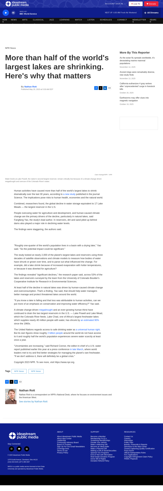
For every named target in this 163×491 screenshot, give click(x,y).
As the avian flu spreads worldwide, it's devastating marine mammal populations (137, 66)
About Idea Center (64, 444)
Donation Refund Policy (100, 467)
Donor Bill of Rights (98, 465)
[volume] (13, 18)
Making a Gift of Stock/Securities (103, 456)
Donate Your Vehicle (99, 448)
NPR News (10, 54)
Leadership (61, 446)
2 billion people (55, 338)
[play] (6, 18)
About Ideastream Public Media (69, 442)
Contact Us (128, 442)
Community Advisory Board (68, 448)
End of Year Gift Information (101, 460)
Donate (154, 6)
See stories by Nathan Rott (33, 407)
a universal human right (88, 335)
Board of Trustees (64, 450)
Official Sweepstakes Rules (135, 458)
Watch (78, 25)
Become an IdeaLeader (100, 452)
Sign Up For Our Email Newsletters (71, 452)
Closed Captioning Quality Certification (139, 454)
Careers (127, 444)
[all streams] (151, 18)
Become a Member (98, 442)
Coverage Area (63, 454)
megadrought (46, 315)
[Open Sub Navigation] (125, 7)
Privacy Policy (62, 458)
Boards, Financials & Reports (135, 450)
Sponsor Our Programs (100, 458)
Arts (25, 25)
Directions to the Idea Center (135, 452)
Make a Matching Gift (99, 450)
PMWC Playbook (131, 465)
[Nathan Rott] (11, 402)
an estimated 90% (90, 326)
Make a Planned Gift (99, 454)
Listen (90, 25)
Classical (38, 25)
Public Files (128, 448)
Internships (128, 446)
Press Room (129, 456)
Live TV (136, 6)
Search (153, 26)
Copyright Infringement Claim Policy (138, 462)
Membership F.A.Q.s (99, 444)
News (14, 25)
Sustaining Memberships (100, 446)
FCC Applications (131, 460)
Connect (122, 25)
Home (5, 26)
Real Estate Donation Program (103, 462)
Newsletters (139, 26)
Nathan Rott (30, 92)
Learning (64, 25)
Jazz (51, 25)
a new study (69, 200)
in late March (76, 355)
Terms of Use (62, 456)
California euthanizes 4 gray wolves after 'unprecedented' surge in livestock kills (137, 92)
